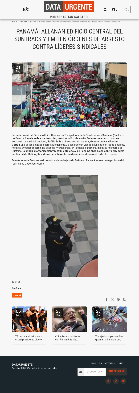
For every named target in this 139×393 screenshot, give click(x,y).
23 (58, 313)
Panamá (17, 295)
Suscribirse (116, 371)
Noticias (23, 22)
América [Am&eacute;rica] (16, 288)
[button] (105, 9)
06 (18, 313)
